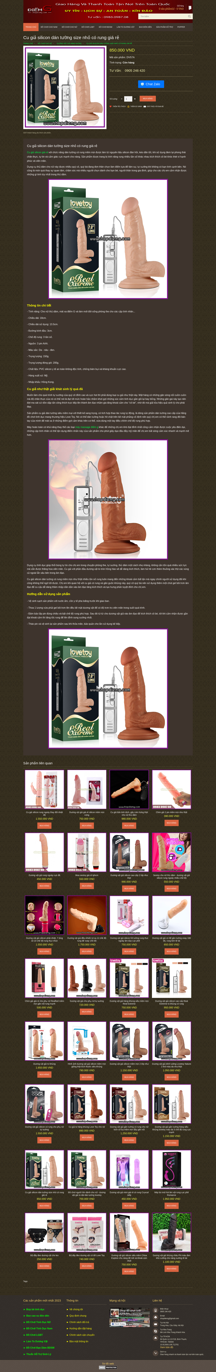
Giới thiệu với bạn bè (155, 106)
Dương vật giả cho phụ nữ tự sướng (87, 1001)
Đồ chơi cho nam (49, 27)
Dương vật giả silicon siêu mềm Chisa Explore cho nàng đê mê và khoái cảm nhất (129, 1258)
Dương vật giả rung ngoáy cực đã (44, 875)
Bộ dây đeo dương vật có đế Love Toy (87, 1255)
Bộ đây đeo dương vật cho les (44, 1255)
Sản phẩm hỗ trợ (164, 27)
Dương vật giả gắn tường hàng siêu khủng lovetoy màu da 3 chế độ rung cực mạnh (171, 1129)
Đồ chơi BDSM (105, 27)
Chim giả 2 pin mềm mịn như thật (171, 812)
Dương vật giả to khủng (44, 1064)
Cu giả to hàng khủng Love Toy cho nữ (87, 1127)
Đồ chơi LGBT (88, 27)
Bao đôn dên (145, 27)
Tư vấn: (116, 70)
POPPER (181, 27)
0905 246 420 (135, 70)
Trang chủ (31, 27)
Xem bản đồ (166, 1347)
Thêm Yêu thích (119, 106)
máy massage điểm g (86, 427)
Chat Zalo (153, 84)
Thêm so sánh (136, 106)
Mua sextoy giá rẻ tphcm (86, 875)
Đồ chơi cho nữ (69, 27)
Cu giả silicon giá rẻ (37, 152)
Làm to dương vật (126, 27)
